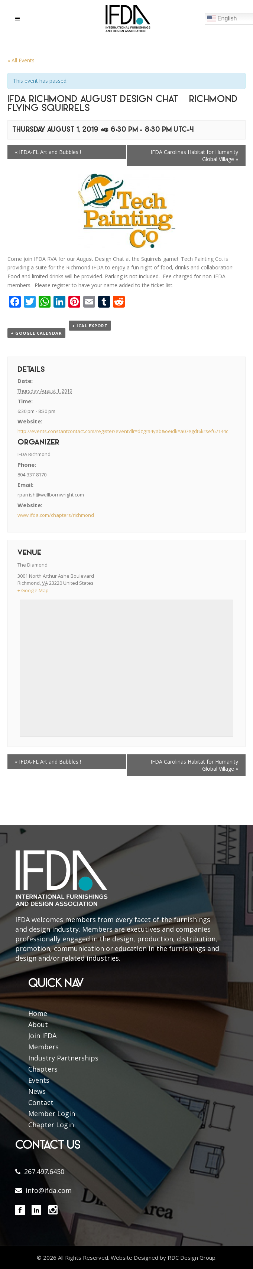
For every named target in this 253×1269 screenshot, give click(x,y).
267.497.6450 (44, 1171)
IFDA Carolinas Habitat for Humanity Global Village (194, 155)
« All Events (21, 60)
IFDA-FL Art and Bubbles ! (48, 151)
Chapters (43, 1069)
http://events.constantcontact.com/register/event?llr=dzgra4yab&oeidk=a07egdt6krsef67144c (122, 431)
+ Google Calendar (36, 333)
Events (38, 1080)
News (37, 1091)
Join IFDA (42, 1035)
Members (43, 1046)
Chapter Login (51, 1124)
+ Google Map (33, 590)
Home (37, 1013)
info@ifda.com (49, 1190)
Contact (40, 1102)
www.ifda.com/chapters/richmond (55, 515)
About (38, 1024)
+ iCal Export (90, 325)
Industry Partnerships (63, 1057)
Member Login (51, 1113)
